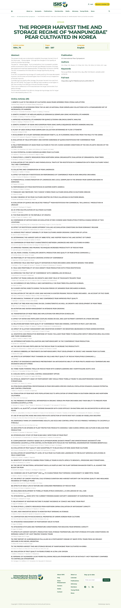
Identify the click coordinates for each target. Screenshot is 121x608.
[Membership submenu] (63, 11)
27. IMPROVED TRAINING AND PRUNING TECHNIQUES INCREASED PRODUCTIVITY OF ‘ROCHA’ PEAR (47, 247)
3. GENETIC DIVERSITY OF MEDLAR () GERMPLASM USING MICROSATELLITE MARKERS (50, 114)
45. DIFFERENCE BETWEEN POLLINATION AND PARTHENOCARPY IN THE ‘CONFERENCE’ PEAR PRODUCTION (50, 341)
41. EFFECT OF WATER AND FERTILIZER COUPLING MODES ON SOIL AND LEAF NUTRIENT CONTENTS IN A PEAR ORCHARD (55, 319)
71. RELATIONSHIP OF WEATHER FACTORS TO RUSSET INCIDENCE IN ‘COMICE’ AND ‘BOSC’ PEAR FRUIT (48, 501)
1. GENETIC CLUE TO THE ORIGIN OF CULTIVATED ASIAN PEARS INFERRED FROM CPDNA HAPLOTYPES (48, 102)
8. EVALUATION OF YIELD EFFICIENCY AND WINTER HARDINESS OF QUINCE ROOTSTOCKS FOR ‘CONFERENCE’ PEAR (53, 140)
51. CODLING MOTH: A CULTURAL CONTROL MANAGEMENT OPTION (35, 374)
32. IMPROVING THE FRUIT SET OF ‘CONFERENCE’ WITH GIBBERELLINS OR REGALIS (41, 273)
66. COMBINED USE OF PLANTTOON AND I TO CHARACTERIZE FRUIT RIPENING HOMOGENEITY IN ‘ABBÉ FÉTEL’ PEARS (55, 473)
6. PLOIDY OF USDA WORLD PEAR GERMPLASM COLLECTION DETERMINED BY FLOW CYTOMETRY (46, 130)
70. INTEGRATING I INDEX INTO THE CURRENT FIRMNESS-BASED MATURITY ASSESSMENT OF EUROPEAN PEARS (52, 496)
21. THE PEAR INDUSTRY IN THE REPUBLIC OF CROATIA (31, 215)
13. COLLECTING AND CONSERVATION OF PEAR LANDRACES (32, 169)
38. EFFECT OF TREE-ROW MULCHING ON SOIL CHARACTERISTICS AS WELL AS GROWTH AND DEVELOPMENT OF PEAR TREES (56, 303)
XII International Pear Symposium (26, 16)
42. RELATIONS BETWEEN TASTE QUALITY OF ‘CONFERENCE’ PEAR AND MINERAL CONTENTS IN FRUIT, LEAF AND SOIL (53, 324)
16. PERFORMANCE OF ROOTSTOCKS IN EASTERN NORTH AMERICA (37, 187)
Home (12, 16)
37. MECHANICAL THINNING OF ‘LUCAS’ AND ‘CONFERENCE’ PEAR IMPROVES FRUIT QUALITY (44, 298)
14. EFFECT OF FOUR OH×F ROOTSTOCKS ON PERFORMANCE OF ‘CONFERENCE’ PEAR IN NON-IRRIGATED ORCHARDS (53, 175)
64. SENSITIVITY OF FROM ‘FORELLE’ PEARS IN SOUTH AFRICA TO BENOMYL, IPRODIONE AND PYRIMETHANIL (57, 460)
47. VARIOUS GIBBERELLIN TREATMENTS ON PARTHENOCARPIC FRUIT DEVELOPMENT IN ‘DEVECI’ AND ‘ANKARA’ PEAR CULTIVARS (58, 351)
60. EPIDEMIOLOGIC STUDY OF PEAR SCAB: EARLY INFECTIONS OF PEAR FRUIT (39, 435)
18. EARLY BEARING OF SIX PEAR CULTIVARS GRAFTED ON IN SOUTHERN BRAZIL (47, 197)
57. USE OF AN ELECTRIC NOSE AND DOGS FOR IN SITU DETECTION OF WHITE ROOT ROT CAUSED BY (56, 415)
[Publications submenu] (52, 11)
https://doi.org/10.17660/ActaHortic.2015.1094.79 (77, 81)
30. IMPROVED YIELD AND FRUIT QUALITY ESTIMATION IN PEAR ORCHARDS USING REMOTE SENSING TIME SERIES (52, 263)
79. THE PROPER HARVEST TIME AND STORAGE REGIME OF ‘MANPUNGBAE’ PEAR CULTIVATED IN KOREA (48, 546)
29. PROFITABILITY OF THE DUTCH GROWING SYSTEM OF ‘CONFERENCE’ (37, 258)
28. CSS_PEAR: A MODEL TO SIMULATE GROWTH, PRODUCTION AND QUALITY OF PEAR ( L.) (50, 253)
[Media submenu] (70, 11)
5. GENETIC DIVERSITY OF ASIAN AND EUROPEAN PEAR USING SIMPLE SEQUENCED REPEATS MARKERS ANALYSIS (52, 124)
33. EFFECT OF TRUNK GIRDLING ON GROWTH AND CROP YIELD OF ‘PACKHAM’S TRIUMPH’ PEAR (46, 278)
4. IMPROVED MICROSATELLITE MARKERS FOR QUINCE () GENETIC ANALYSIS (46, 119)
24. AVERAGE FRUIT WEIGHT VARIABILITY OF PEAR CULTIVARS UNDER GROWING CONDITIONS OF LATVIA (49, 232)
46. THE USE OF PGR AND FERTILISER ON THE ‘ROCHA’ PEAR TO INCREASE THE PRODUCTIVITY (45, 346)
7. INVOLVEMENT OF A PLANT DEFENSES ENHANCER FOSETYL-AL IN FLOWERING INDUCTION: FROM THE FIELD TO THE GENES (57, 135)
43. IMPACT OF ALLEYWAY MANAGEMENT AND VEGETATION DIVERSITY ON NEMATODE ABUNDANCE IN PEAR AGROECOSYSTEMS (57, 329)
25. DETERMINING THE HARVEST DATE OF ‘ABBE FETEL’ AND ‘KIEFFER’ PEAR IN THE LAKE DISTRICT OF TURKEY (51, 237)
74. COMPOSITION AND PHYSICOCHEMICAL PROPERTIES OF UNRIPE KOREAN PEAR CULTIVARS (45, 517)
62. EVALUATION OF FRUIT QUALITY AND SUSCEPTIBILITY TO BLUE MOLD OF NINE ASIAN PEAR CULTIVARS (49, 448)
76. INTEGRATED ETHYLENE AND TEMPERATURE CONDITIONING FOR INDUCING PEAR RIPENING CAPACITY (49, 527)
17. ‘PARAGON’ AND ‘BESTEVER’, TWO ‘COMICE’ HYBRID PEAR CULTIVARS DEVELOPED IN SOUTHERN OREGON (50, 192)
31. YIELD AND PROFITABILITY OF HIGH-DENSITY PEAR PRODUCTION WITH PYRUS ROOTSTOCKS (46, 268)
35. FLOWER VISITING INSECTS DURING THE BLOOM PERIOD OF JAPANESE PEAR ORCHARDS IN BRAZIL (48, 288)
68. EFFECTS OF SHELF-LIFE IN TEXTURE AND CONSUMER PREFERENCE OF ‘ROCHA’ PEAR (43, 486)
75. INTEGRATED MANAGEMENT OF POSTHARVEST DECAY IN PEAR (35, 522)
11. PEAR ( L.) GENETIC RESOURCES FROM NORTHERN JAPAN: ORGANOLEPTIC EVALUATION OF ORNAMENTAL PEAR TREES (57, 157)
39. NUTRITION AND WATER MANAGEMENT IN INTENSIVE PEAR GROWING (38, 308)
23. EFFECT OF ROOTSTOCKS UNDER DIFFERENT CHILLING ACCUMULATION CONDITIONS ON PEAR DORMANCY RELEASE (54, 227)
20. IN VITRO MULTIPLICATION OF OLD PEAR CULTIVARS (31, 210)
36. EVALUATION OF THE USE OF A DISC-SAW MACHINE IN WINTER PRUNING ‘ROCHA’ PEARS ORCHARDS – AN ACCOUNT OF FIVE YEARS (60, 293)
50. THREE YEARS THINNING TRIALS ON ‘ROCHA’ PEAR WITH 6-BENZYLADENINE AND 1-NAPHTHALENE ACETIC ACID (53, 369)
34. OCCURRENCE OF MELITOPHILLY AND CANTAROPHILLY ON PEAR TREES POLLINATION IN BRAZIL (47, 283)
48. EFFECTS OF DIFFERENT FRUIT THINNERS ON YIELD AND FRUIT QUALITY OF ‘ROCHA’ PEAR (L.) (53, 356)
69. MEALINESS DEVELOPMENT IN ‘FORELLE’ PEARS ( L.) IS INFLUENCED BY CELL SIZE (48, 491)
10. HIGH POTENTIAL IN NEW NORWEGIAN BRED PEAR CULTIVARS (35, 152)
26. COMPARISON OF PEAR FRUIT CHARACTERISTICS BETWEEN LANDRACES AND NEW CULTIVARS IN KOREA (50, 242)
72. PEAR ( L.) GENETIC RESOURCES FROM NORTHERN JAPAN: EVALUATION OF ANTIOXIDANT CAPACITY (50, 506)
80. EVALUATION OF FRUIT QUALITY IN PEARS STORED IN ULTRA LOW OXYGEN (39, 551)
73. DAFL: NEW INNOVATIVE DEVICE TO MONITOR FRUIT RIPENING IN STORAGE (39, 511)
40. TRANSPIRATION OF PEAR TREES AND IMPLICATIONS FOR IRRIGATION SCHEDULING (42, 314)
